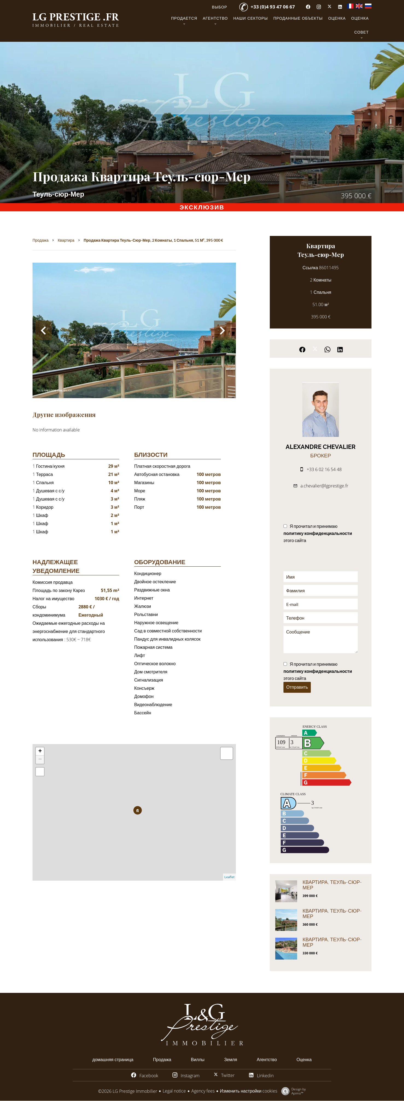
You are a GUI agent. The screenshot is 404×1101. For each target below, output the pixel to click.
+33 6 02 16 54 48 (324, 469)
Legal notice (174, 1091)
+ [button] (40, 751)
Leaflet (229, 877)
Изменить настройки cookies (248, 1091)
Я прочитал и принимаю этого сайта (317, 533)
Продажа (40, 240)
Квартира (66, 240)
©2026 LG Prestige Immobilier (127, 1091)
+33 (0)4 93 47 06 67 (273, 7)
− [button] (40, 760)
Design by (292, 1091)
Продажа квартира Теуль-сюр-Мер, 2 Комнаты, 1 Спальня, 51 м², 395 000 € (153, 240)
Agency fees (203, 1091)
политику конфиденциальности (317, 533)
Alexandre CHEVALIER (321, 446)
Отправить (297, 687)
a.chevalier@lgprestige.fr (324, 486)
